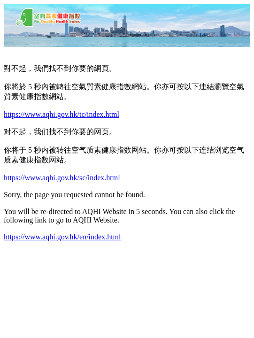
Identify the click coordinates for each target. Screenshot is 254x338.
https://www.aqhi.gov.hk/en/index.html (62, 237)
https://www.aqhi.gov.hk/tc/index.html (61, 114)
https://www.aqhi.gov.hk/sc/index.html (62, 178)
